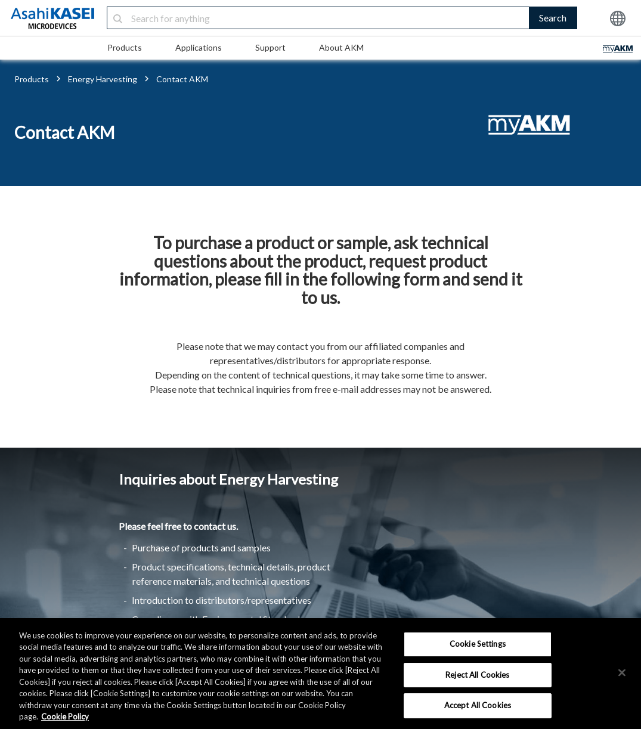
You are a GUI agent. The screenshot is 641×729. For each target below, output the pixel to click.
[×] (622, 672)
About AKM (341, 47)
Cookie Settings (478, 644)
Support (270, 47)
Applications (198, 47)
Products (124, 47)
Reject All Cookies (477, 675)
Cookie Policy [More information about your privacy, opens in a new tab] (65, 716)
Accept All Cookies (477, 705)
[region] (320, 673)
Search (552, 17)
